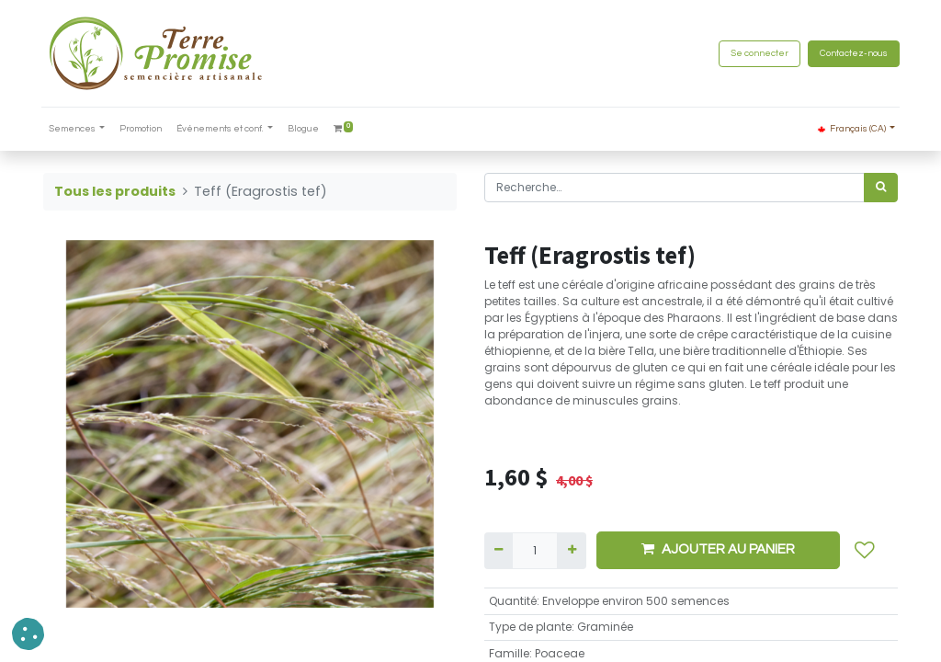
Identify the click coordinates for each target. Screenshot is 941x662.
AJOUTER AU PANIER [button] (718, 549)
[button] (864, 550)
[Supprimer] (498, 550)
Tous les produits (115, 191)
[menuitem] (143, 129)
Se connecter (758, 53)
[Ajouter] (571, 550)
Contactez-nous (852, 53)
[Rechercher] (881, 187)
